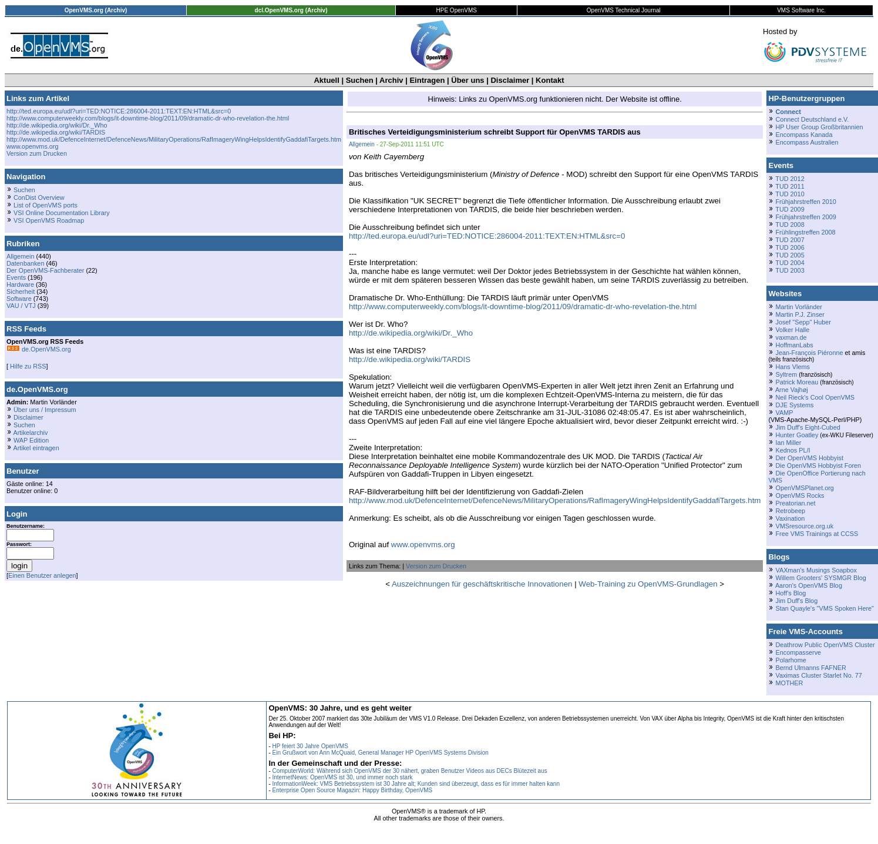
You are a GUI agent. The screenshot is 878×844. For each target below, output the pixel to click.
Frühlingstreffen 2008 (805, 232)
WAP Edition (31, 440)
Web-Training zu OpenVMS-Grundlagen (647, 584)
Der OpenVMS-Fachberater (45, 270)
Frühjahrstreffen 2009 (805, 216)
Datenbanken (25, 263)
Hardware (20, 284)
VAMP (784, 412)
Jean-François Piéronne (809, 352)
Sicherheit (20, 291)
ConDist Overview (39, 197)
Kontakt (550, 80)
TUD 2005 (789, 255)
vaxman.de (790, 337)
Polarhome (790, 660)
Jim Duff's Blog (796, 600)
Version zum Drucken (36, 153)
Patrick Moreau (796, 382)
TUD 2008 (789, 224)
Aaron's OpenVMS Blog (808, 585)
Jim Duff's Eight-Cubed (807, 427)
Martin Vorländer (798, 306)
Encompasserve (798, 652)
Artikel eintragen (36, 447)
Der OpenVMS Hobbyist (809, 457)
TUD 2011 (789, 186)
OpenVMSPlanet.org (804, 487)
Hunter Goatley (796, 434)
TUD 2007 (789, 239)
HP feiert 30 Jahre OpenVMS (310, 746)
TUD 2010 (789, 193)
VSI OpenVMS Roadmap (49, 220)
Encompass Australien (806, 142)
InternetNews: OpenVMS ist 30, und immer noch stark (343, 777)
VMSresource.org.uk (804, 526)
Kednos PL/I (792, 450)
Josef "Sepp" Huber (802, 322)
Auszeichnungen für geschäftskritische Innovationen (482, 584)
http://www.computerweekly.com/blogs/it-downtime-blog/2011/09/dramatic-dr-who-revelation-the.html (147, 118)
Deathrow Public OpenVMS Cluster (824, 644)
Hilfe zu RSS (27, 366)
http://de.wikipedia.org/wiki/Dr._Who (56, 125)
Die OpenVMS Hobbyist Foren (818, 465)
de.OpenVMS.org (38, 349)
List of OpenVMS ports (46, 205)
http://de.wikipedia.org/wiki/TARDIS (55, 132)
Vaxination (790, 518)
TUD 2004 (789, 262)
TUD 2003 (789, 270)
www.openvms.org (32, 146)
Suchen (360, 80)
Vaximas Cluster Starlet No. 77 (818, 675)
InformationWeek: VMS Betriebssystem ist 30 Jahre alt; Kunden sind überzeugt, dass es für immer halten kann (416, 784)
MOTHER (789, 682)
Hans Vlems (792, 366)
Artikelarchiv (30, 432)
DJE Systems (794, 404)
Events (16, 277)
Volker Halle (792, 329)
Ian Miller (788, 442)
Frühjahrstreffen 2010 (805, 201)
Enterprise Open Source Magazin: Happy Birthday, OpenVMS (353, 790)
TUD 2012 (789, 178)
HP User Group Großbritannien (819, 126)
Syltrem (786, 374)
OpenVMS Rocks (799, 495)
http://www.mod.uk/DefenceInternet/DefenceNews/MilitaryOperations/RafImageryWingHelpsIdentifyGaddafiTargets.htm (173, 139)
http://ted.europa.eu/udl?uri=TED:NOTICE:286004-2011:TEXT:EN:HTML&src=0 (118, 111)
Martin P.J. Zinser (799, 314)
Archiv (391, 80)
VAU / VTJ (21, 305)
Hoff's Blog (790, 593)
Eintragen (427, 80)
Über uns (467, 80)
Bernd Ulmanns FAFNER (810, 667)
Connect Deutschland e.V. (812, 119)
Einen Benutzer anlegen (42, 575)
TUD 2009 (789, 209)
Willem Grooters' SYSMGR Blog (820, 577)
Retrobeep (790, 510)
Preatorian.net (795, 503)
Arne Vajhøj (791, 389)
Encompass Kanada (803, 134)
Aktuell (326, 80)
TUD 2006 (789, 247)
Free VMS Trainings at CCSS (816, 533)
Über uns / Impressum (45, 409)
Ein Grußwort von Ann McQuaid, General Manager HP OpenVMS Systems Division (381, 752)
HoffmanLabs (794, 345)
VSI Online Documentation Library (62, 212)
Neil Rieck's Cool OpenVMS (814, 397)
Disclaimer (509, 80)
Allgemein (20, 256)
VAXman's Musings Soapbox (816, 570)
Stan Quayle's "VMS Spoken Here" (824, 608)
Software (19, 298)
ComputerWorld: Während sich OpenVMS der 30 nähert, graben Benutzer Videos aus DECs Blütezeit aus (410, 771)
